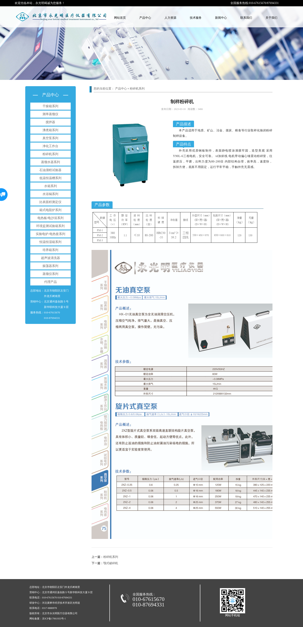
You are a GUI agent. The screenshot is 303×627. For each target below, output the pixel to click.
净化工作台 (50, 146)
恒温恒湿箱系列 (50, 242)
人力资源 (170, 17)
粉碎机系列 (50, 154)
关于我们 (271, 17)
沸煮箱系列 (50, 130)
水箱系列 (50, 186)
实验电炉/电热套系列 (50, 234)
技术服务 (196, 17)
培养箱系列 (50, 250)
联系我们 (246, 17)
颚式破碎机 (105, 563)
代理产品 (50, 282)
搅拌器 (50, 122)
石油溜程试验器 (50, 170)
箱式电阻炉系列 (50, 210)
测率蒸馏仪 (50, 114)
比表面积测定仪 (50, 202)
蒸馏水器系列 (50, 162)
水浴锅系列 (50, 194)
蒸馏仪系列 (50, 274)
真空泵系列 (50, 138)
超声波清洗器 (50, 258)
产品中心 (145, 17)
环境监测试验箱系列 (50, 226)
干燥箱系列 (50, 106)
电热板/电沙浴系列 (50, 218)
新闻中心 (221, 17)
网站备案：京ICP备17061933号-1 (47, 618)
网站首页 (120, 17)
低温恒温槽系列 (50, 178)
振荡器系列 (50, 266)
